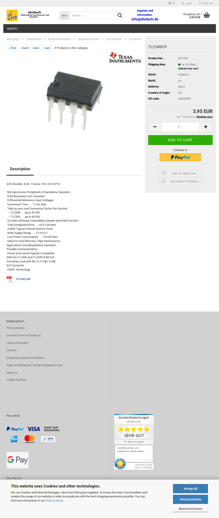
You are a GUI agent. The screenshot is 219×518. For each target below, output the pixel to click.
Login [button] (187, 3)
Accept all (191, 488)
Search (12, 28)
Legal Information (17, 342)
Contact (11, 350)
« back (24, 48)
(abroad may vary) (188, 68)
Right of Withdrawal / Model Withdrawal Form (35, 365)
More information (190, 509)
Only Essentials (190, 499)
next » (37, 48)
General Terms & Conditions (24, 335)
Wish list (206, 3)
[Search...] (64, 15)
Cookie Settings (16, 379)
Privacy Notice (54, 500)
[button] (171, 3)
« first (12, 48)
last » (48, 48)
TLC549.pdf (23, 279)
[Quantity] (180, 127)
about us (12, 372)
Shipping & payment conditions (26, 357)
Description (20, 169)
